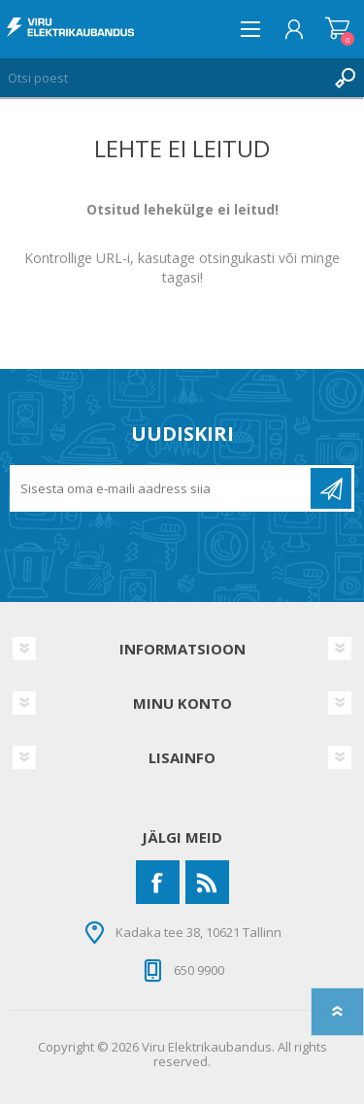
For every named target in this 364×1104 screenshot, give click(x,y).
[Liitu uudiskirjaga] (162, 488)
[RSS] (207, 882)
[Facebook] (158, 882)
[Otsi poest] (162, 77)
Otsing (344, 77)
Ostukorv (337, 29)
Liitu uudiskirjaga (331, 488)
